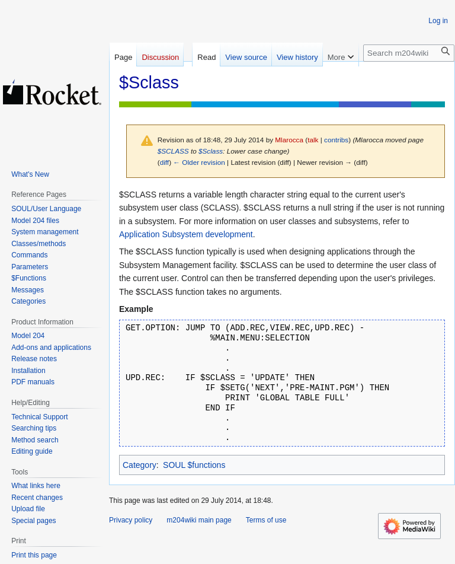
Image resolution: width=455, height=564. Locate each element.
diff (164, 162)
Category (139, 465)
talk (312, 140)
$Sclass (210, 151)
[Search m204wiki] (408, 53)
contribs (336, 140)
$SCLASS (173, 151)
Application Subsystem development (186, 234)
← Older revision (199, 162)
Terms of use (266, 520)
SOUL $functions (194, 465)
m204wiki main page (198, 520)
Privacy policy (130, 520)
